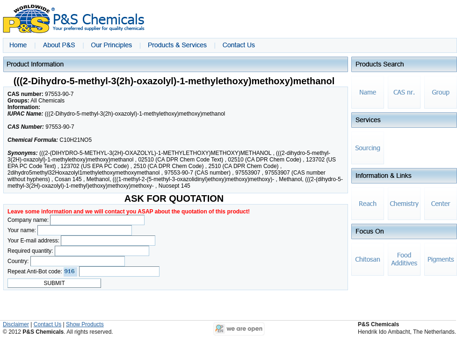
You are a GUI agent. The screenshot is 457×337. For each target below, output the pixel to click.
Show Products (85, 324)
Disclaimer (16, 324)
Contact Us (47, 324)
